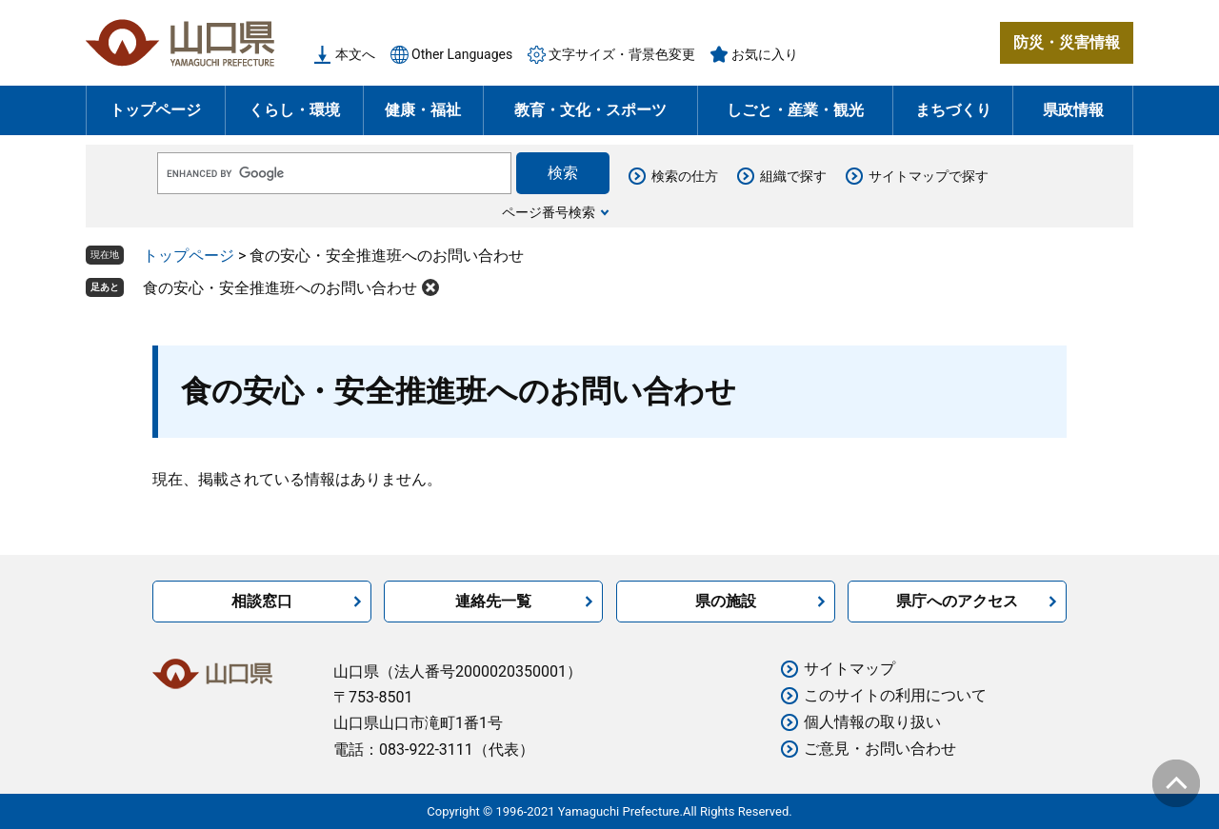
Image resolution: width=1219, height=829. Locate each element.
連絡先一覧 (493, 601)
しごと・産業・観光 (795, 110)
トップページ (155, 110)
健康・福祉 (423, 110)
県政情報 (1073, 110)
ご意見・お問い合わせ (880, 749)
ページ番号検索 (548, 212)
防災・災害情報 (1066, 42)
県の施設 (725, 601)
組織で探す (793, 176)
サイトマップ (849, 669)
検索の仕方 (684, 176)
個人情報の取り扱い (872, 722)
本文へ (355, 54)
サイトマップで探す (929, 176)
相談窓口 (261, 601)
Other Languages (461, 54)
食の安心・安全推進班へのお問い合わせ (280, 288)
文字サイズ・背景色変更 (622, 54)
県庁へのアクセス (957, 601)
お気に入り (764, 54)
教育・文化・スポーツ (590, 110)
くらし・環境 (294, 110)
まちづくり (953, 110)
